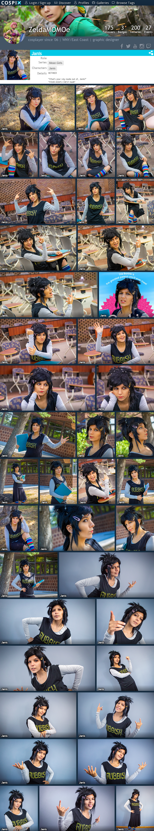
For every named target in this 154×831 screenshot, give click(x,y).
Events (148, 29)
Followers (109, 29)
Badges (122, 29)
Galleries (135, 29)
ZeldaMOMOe (49, 29)
